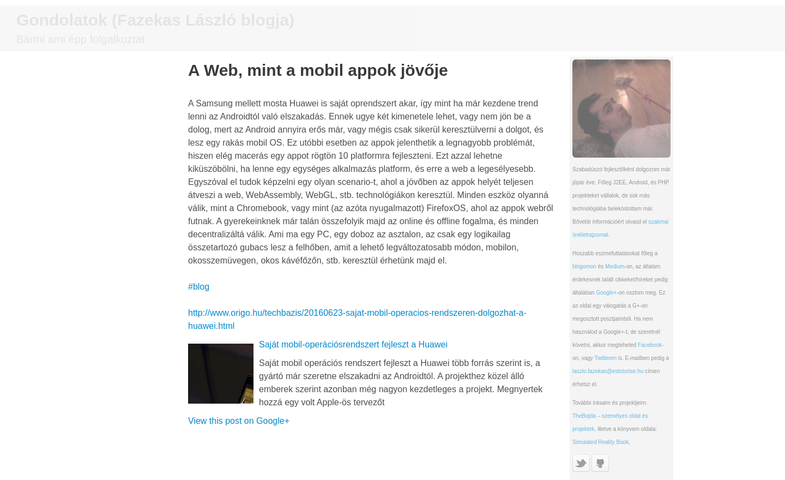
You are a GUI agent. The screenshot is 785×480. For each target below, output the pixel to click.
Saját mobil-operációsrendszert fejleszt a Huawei (353, 344)
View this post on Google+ (238, 420)
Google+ (606, 293)
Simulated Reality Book (600, 442)
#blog (198, 286)
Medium (615, 266)
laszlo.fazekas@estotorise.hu (607, 371)
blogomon (584, 266)
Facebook (650, 345)
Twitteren (605, 358)
